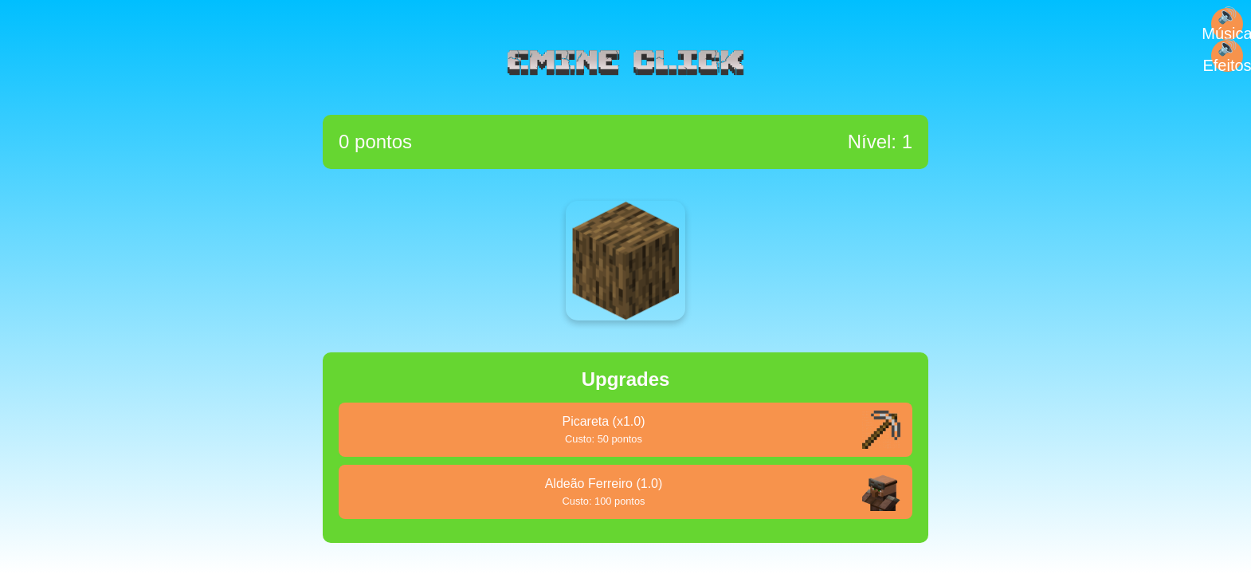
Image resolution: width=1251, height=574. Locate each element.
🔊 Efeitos (1227, 56)
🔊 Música (1227, 24)
